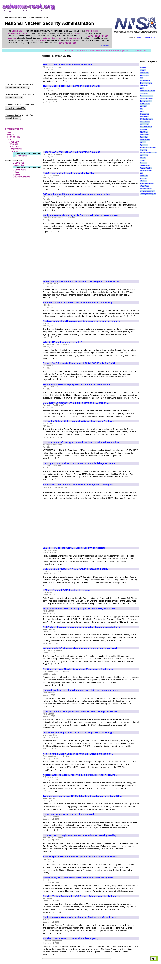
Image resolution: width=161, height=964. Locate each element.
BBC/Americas (145, 80)
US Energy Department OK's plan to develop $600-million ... (76, 403)
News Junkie (144, 134)
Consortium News (146, 98)
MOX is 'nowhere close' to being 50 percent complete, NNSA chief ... (81, 608)
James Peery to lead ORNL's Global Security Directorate (74, 548)
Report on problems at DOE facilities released (68, 814)
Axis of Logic (144, 75)
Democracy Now (146, 101)
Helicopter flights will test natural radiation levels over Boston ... (79, 421)
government (14, 142)
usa (9, 139)
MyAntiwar (143, 129)
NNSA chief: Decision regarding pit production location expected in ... (81, 627)
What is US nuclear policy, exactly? (62, 342)
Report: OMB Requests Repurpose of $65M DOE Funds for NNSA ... (80, 363)
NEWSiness (144, 132)
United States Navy (67, 43)
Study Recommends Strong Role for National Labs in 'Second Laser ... (82, 215)
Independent (144, 114)
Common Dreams (146, 96)
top (153, 958)
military (78, 33)
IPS (141, 109)
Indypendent (144, 116)
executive (14, 146)
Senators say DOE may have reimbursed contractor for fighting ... (79, 877)
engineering (74, 38)
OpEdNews (144, 145)
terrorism (41, 40)
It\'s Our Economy (146, 119)
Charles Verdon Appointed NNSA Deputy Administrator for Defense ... (81, 896)
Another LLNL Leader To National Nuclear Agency (70, 938)
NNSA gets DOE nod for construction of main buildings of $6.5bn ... (80, 463)
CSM (142, 88)
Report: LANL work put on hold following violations (71, 152)
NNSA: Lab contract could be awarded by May (68, 173)
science (46, 38)
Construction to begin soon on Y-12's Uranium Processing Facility (79, 835)
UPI (141, 173)
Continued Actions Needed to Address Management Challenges (78, 669)
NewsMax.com (145, 140)
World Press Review (147, 183)
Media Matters (145, 122)
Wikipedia (105, 45)
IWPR (142, 111)
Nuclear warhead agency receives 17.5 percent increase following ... (80, 775)
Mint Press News (146, 127)
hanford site (18, 163)
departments (16, 149)
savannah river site (21, 177)
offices (16, 172)
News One (143, 137)
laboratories (18, 165)
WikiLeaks (143, 178)
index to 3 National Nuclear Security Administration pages (97, 50)
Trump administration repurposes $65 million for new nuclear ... (78, 384)
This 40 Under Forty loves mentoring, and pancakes (72, 86)
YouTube (154, 37)
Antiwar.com (144, 73)
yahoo (147, 37)
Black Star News (146, 83)
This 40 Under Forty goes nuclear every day (67, 64)
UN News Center (146, 170)
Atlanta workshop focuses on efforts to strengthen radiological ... (79, 484)
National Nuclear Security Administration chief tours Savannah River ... (82, 690)
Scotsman (143, 163)
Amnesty (143, 70)
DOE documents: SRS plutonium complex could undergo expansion (80, 711)
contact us (140, 50)
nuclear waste (19, 170)
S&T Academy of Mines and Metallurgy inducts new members (77, 194)
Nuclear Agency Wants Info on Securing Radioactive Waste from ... (80, 917)
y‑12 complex (21, 156)
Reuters (143, 158)
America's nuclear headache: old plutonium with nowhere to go (78, 302)
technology (57, 38)
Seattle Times (145, 165)
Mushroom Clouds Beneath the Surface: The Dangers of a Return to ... (82, 281)
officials (16, 174)
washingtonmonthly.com (148, 194)
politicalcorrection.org (147, 191)
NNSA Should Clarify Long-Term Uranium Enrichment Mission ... (78, 754)
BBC (141, 78)
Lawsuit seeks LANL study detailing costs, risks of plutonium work (80, 648)
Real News (144, 155)
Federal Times (145, 104)
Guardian (143, 106)
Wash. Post (144, 176)
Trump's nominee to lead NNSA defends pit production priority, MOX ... (82, 796)
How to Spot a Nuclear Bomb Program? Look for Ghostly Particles (80, 856)
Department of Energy (18, 33)
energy (15, 151)
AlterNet (143, 67)
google (139, 37)
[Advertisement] (68, 126)
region (9, 132)
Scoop (142, 160)
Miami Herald (144, 124)
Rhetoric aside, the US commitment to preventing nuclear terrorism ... (81, 321)
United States (18, 31)
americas (11, 134)
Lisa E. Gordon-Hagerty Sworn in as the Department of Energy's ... (80, 732)
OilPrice (143, 142)
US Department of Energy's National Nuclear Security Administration (81, 442)
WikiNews (143, 181)
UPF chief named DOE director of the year (66, 590)
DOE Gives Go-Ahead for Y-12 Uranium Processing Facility (75, 569)
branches (14, 144)
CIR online (143, 85)
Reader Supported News (148, 152)
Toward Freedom (146, 168)
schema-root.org (14, 128)
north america (13, 137)
